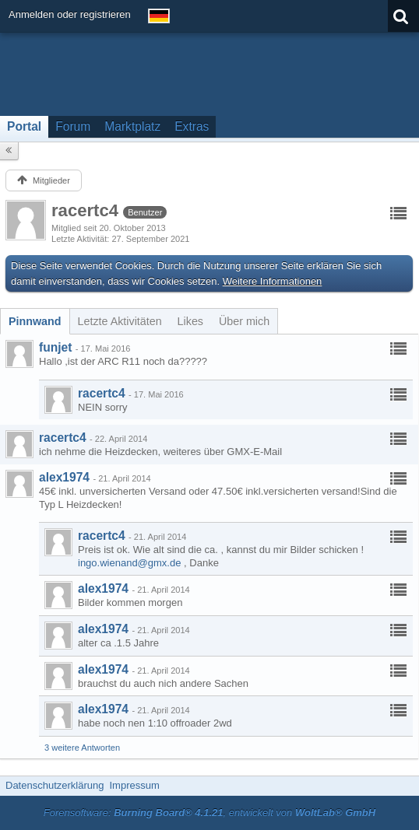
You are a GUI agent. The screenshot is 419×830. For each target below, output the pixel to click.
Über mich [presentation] (244, 321)
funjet (55, 347)
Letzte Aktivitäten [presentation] (120, 321)
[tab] (35, 321)
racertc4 (101, 393)
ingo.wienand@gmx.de (129, 563)
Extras (191, 126)
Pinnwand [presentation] (35, 321)
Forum (72, 126)
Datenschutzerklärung (54, 785)
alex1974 (64, 477)
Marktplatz (132, 126)
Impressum (134, 785)
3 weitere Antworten (82, 747)
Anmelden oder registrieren (70, 14)
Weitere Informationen (272, 281)
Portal (24, 126)
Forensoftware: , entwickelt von (209, 812)
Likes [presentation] (190, 321)
